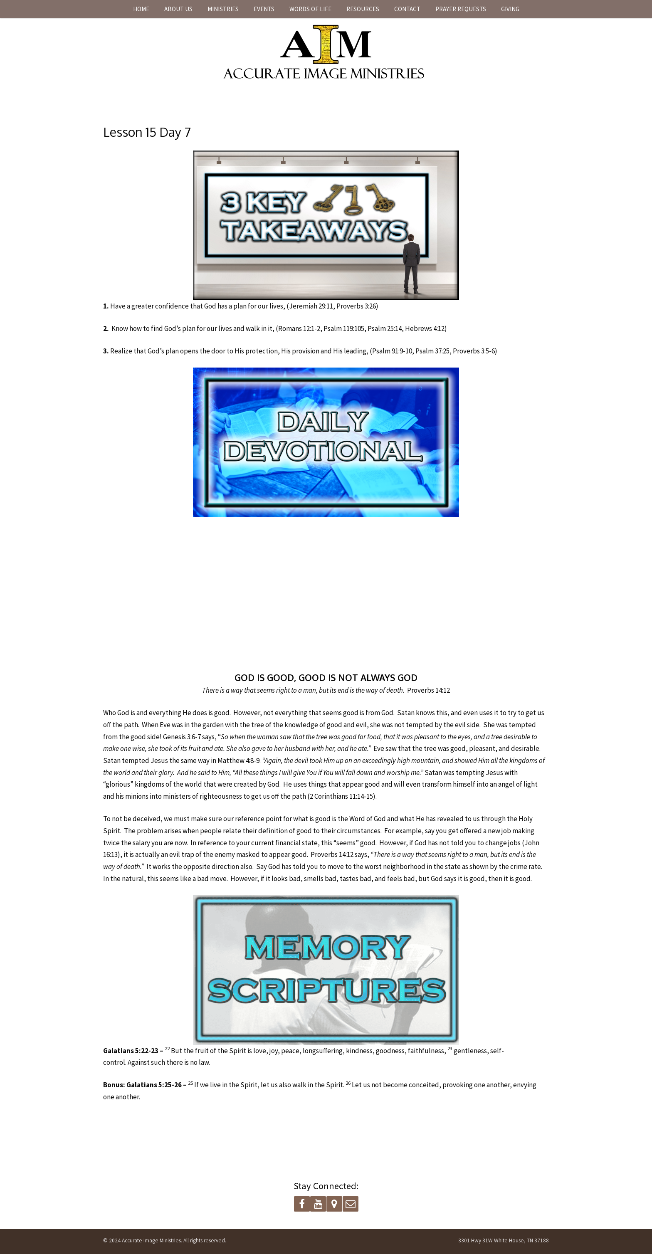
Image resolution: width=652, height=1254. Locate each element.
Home (141, 9)
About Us (178, 9)
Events (264, 9)
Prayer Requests (460, 9)
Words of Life (310, 9)
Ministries (223, 9)
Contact (407, 9)
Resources (362, 9)
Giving (510, 9)
